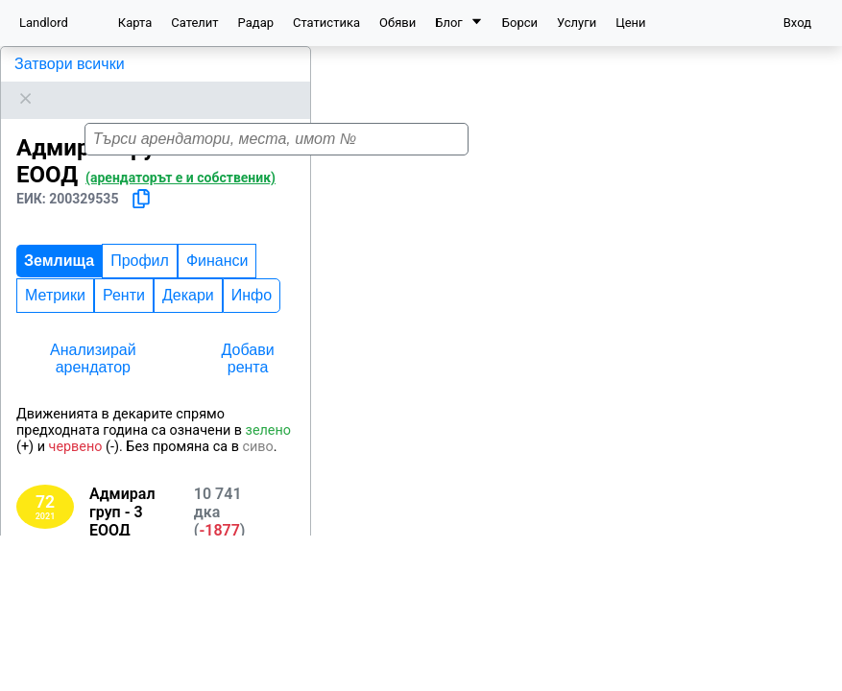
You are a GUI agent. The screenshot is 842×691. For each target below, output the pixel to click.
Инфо (251, 271)
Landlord (43, 22)
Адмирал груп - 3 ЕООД (99, 64)
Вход (797, 22)
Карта (135, 22)
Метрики (55, 271)
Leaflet (814, 680)
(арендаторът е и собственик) (180, 153)
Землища (59, 236)
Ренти (124, 271)
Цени (630, 22)
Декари (188, 271)
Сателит (194, 22)
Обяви (397, 22)
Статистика (326, 22)
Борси (520, 22)
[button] (809, 150)
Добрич (94, 638)
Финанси (217, 236)
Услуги (576, 22)
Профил (139, 236)
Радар (256, 22)
